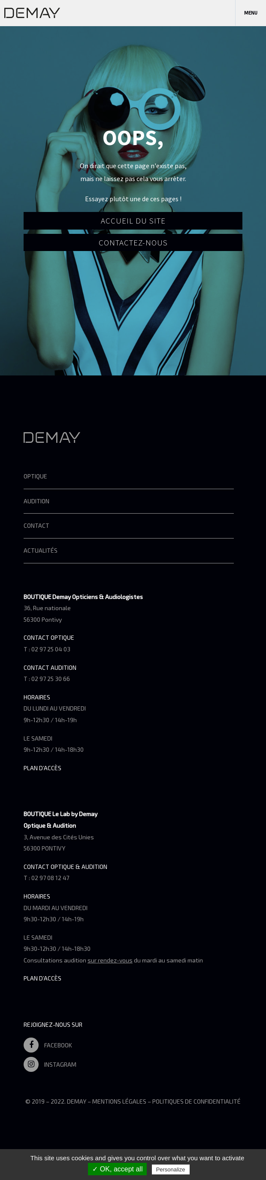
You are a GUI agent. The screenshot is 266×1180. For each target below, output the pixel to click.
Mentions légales (119, 1101)
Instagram (50, 1064)
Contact (36, 525)
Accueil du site (133, 220)
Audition (36, 501)
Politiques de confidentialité (196, 1101)
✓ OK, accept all (117, 1169)
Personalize (170, 1169)
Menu (250, 12)
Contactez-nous (133, 242)
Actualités (40, 550)
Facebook (48, 1045)
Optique (35, 476)
